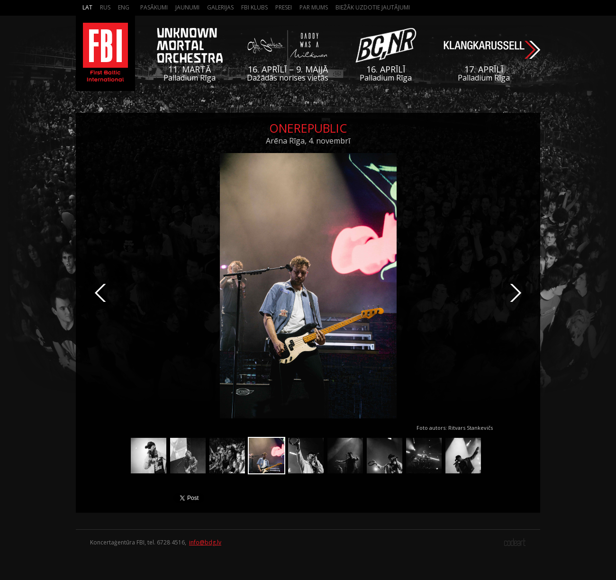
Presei (283, 7)
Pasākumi (154, 7)
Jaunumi (187, 7)
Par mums (313, 7)
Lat (87, 7)
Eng (123, 7)
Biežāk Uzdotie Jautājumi (372, 7)
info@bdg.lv (205, 542)
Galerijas (220, 7)
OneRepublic (308, 128)
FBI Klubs (254, 7)
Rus (105, 7)
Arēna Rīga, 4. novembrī (308, 141)
